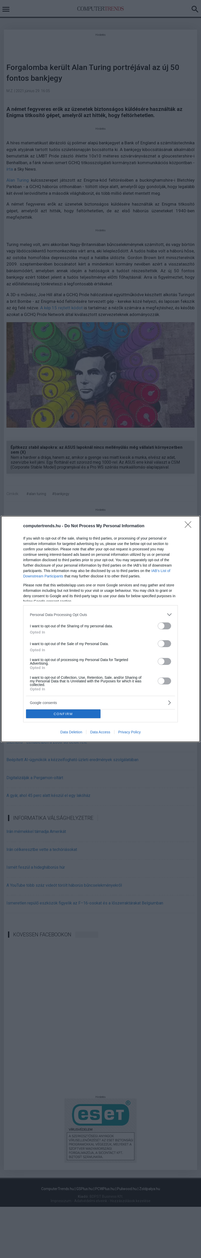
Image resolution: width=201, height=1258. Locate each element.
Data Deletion (71, 732)
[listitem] (100, 614)
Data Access (100, 732)
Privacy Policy (129, 732)
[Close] (190, 526)
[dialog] (100, 629)
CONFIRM (63, 714)
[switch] (164, 625)
